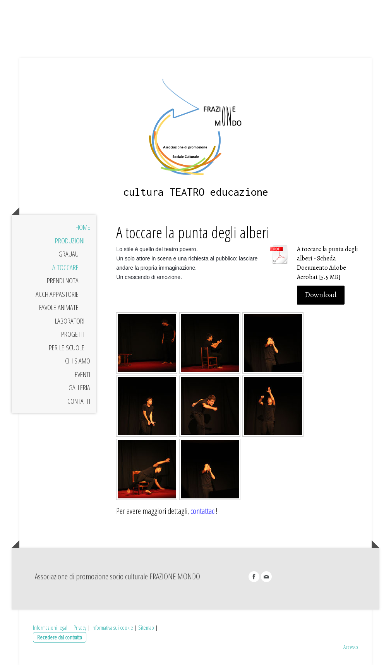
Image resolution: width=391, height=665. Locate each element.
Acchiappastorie (57, 294)
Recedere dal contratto (59, 637)
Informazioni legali (51, 627)
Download (321, 295)
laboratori (69, 321)
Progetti (72, 334)
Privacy (80, 627)
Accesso (350, 647)
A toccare (65, 267)
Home (82, 227)
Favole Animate (59, 307)
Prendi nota (63, 281)
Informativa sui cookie (112, 627)
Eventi (82, 374)
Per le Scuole (66, 348)
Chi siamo (77, 361)
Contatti (78, 401)
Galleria (79, 387)
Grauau (68, 254)
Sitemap (146, 627)
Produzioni (69, 241)
